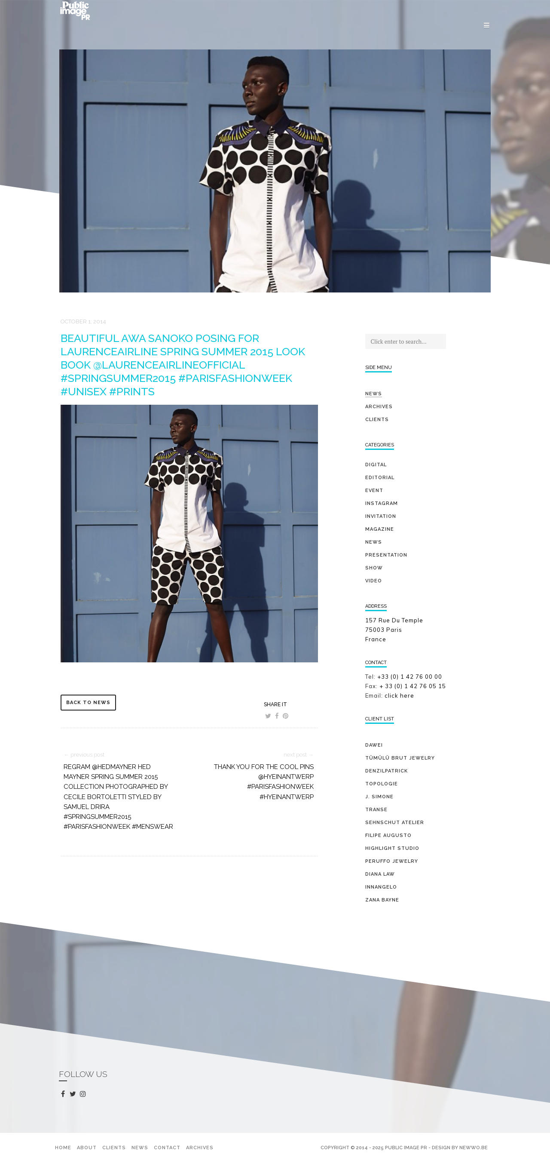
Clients (377, 419)
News (373, 394)
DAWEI (374, 745)
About (87, 1148)
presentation (386, 555)
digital (376, 465)
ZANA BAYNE (382, 900)
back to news (88, 702)
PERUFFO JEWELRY (391, 861)
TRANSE (376, 809)
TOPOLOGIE (381, 784)
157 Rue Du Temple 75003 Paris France (394, 630)
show (374, 568)
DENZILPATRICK (386, 771)
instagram (84, 1094)
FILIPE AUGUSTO (388, 835)
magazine (379, 529)
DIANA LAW (380, 874)
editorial (379, 477)
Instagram (381, 503)
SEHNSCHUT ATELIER (394, 822)
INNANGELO (381, 887)
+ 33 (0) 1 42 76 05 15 (413, 686)
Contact (167, 1148)
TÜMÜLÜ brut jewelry (400, 758)
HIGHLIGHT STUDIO (392, 848)
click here (399, 695)
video (373, 581)
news (373, 542)
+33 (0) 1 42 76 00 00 (409, 676)
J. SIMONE (379, 797)
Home (63, 1148)
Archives (379, 406)
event (374, 490)
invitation (380, 516)
